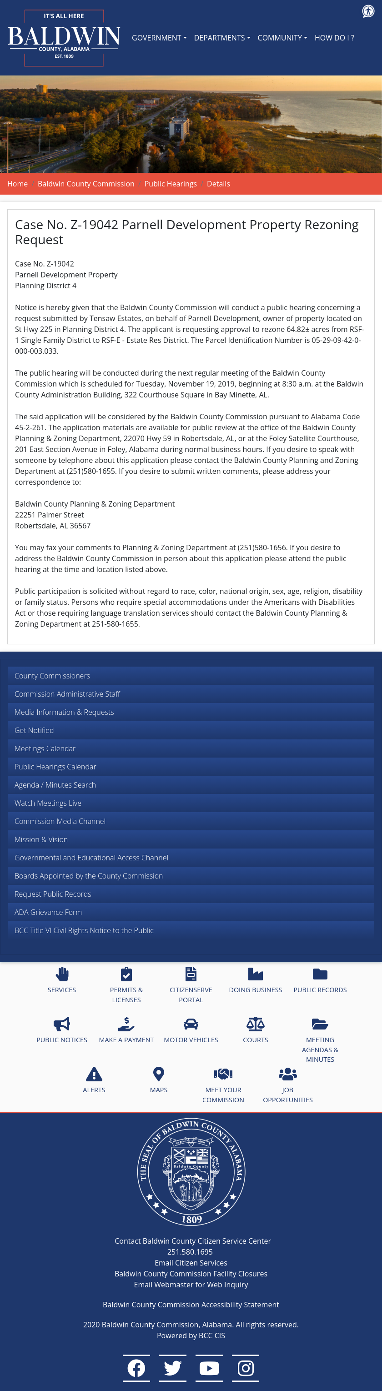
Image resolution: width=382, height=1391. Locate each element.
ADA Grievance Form (48, 912)
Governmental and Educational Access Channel (91, 858)
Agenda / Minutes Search (55, 785)
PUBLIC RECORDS (320, 980)
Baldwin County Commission (86, 184)
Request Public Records (53, 894)
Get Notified (34, 730)
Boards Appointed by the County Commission (89, 876)
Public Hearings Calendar (55, 767)
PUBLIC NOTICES (61, 1030)
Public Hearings (171, 184)
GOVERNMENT (156, 38)
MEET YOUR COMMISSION (223, 1085)
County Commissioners (52, 676)
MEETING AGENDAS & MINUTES (320, 1040)
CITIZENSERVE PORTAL (191, 985)
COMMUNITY (280, 38)
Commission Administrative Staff (67, 694)
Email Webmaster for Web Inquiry (191, 1285)
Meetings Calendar (45, 748)
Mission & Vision (41, 839)
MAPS (159, 1080)
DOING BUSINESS (255, 980)
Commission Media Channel (60, 821)
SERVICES (62, 980)
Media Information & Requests (64, 712)
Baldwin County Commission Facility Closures (191, 1274)
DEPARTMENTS (219, 38)
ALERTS (94, 1080)
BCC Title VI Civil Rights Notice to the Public (84, 930)
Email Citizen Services (191, 1263)
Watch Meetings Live (48, 803)
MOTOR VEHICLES (191, 1030)
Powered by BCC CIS (191, 1336)
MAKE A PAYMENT (126, 1030)
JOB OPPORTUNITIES (288, 1085)
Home (17, 184)
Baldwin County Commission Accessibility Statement (191, 1305)
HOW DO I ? (334, 38)
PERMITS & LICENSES (126, 985)
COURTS (255, 1030)
